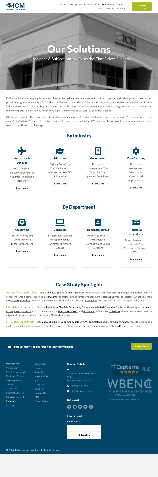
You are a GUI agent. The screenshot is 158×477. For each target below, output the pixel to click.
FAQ (37, 409)
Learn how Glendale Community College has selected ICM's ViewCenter (84, 319)
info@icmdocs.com (81, 403)
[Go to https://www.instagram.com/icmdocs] (80, 419)
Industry (10, 417)
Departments (41, 376)
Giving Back (40, 397)
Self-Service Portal (15, 384)
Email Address (74, 433)
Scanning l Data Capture (13, 392)
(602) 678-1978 (80, 398)
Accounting (89, 323)
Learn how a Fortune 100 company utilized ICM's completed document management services (86, 334)
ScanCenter (91, 312)
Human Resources (67, 323)
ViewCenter (52, 309)
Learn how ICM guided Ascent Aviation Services (65, 304)
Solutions (11, 413)
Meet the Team (42, 388)
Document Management (12, 376)
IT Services (115, 309)
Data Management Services (15, 409)
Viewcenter (12, 380)
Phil (36, 392)
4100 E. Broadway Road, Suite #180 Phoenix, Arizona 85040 (81, 389)
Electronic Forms (14, 388)
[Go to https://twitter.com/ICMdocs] (85, 419)
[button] (142, 7)
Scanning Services (20, 312)
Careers (38, 380)
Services (10, 396)
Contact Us (40, 405)
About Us (39, 384)
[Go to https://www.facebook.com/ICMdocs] (69, 419)
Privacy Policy (41, 413)
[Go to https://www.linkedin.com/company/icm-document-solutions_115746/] (74, 419)
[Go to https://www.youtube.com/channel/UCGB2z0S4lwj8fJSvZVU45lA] (91, 419)
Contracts (40, 401)
